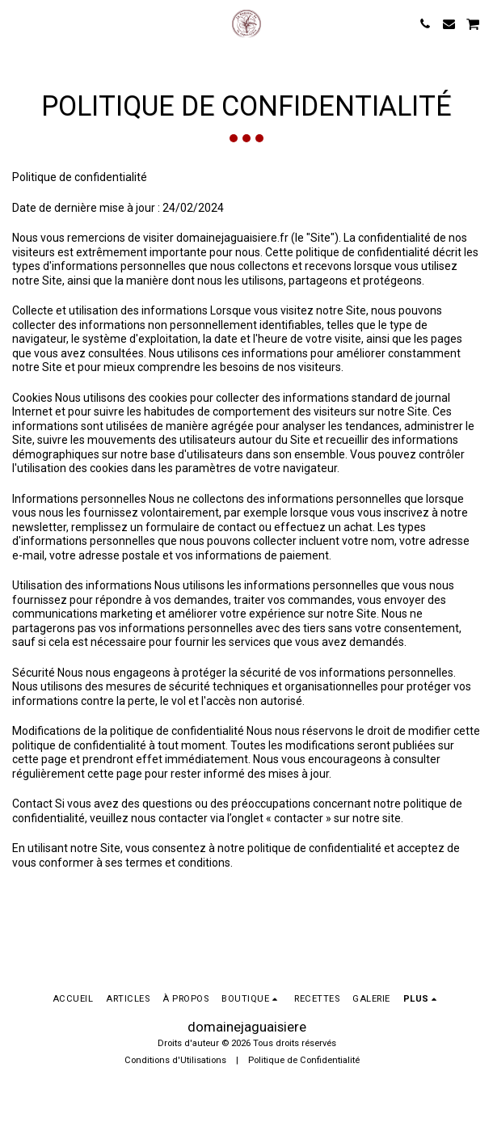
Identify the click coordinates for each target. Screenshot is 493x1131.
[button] (18, 23)
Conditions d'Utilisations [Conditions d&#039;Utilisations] (175, 1060)
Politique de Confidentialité (304, 1060)
